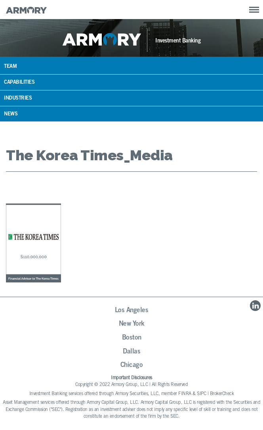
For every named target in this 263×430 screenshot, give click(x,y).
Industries (18, 98)
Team (10, 66)
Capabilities (19, 82)
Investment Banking (177, 41)
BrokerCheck (222, 394)
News (10, 114)
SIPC (201, 394)
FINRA (184, 394)
